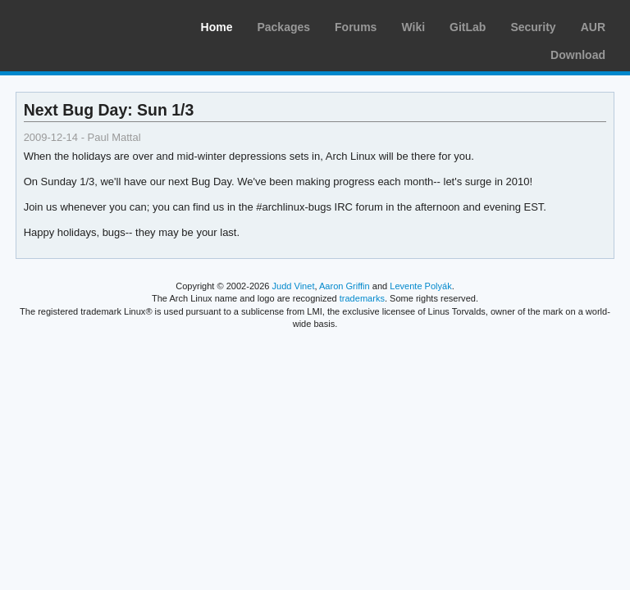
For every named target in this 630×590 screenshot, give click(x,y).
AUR (593, 27)
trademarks (362, 298)
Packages (283, 27)
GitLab (468, 27)
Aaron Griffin (344, 286)
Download (577, 54)
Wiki (413, 27)
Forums (356, 27)
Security (532, 27)
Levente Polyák (420, 286)
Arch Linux (90, 24)
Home (217, 27)
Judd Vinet (293, 286)
